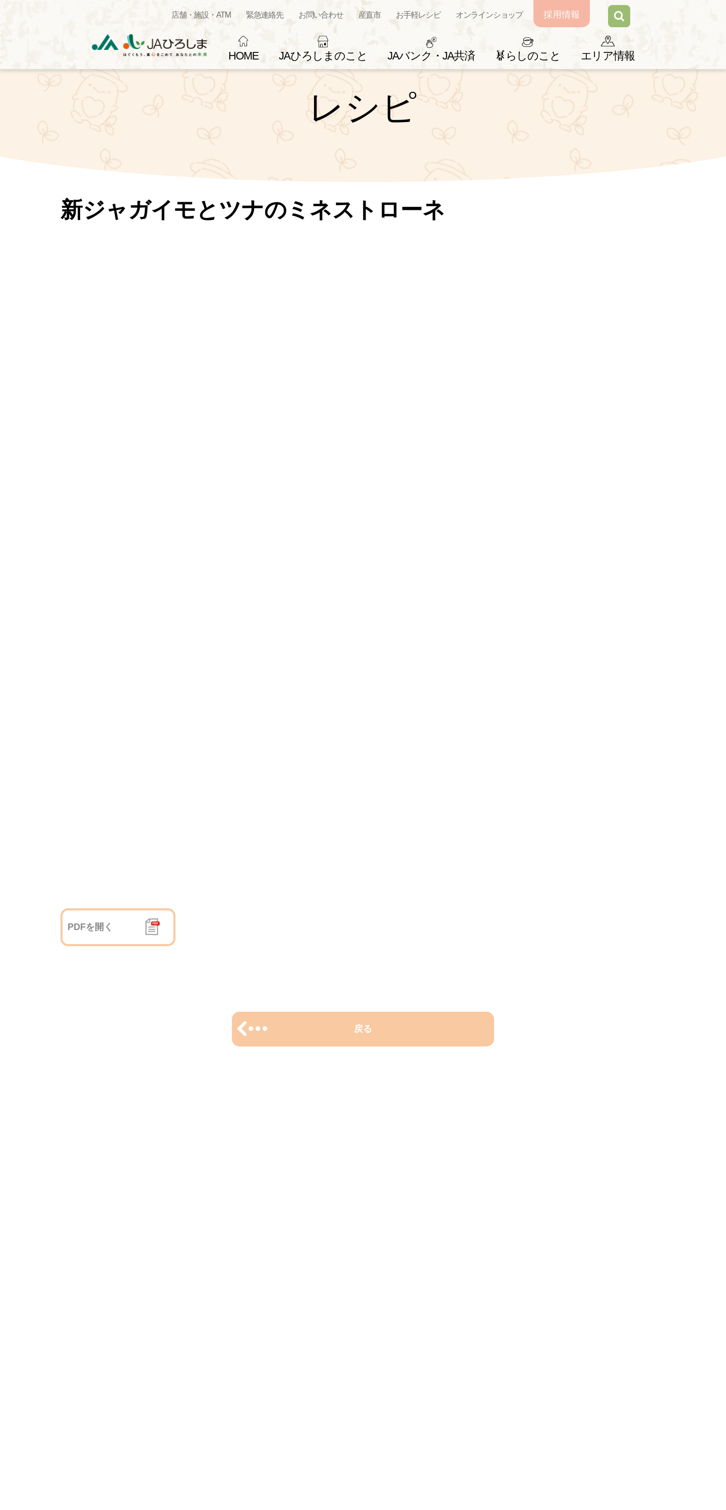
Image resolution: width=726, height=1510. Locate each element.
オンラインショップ (489, 15)
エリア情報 (608, 55)
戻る (363, 1029)
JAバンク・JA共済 (430, 55)
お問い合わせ (320, 15)
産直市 (369, 15)
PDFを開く (90, 927)
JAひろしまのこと (323, 55)
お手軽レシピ (418, 15)
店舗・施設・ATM (201, 15)
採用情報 (561, 15)
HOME (243, 55)
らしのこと (528, 55)
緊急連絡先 (264, 15)
